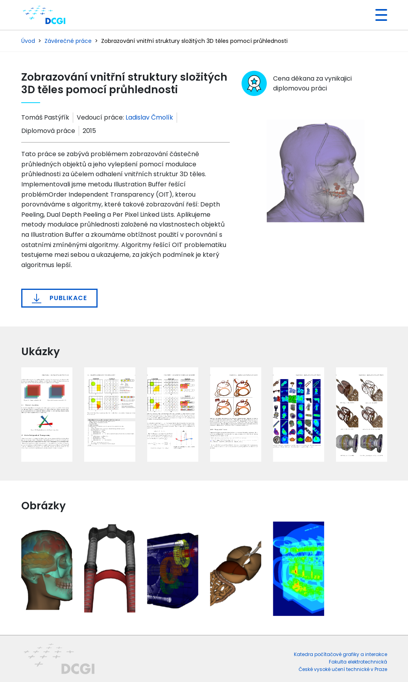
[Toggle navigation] (378, 15)
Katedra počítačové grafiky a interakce (340, 654)
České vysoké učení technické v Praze (343, 669)
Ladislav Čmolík (149, 117)
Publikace (59, 298)
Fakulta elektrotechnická (358, 661)
